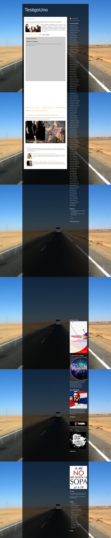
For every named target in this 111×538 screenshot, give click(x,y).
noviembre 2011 (73, 102)
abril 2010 (72, 134)
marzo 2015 (72, 40)
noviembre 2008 (73, 163)
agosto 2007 (72, 188)
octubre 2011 (73, 103)
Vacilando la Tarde (75, 526)
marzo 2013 (72, 74)
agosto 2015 (72, 32)
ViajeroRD (73, 527)
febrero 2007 (72, 198)
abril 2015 (72, 39)
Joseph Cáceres (74, 515)
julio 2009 (72, 149)
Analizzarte (73, 503)
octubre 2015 (73, 28)
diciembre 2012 (73, 79)
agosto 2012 (72, 86)
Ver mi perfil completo (74, 20)
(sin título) (29, 147)
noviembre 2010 (73, 122)
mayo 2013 (72, 71)
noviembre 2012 (73, 81)
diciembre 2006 (73, 202)
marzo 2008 (72, 176)
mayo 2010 (72, 132)
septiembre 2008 (73, 166)
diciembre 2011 (73, 100)
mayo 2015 (72, 37)
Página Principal (47, 107)
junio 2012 (72, 90)
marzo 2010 (72, 136)
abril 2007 (72, 195)
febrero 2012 (72, 96)
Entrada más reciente (32, 107)
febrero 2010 (72, 137)
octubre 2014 (73, 49)
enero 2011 (72, 119)
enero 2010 (72, 139)
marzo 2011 (72, 115)
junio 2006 (72, 204)
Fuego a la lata (74, 512)
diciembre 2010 (73, 120)
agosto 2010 (72, 127)
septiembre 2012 (73, 85)
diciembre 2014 (73, 45)
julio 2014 (72, 54)
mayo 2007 (72, 193)
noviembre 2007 (73, 183)
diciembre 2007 (73, 181)
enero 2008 (72, 180)
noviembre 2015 (73, 27)
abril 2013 (72, 73)
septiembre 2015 (73, 30)
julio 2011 (72, 108)
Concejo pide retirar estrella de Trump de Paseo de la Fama (41, 115)
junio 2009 (72, 151)
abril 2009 (72, 154)
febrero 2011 (72, 117)
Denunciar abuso (74, 221)
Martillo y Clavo (74, 520)
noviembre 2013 (73, 62)
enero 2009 (72, 159)
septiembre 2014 (73, 51)
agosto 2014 (72, 52)
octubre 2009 (73, 144)
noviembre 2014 (73, 47)
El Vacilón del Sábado (76, 509)
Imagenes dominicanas (76, 514)
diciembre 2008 (73, 161)
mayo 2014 (72, 57)
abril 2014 (72, 59)
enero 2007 (72, 200)
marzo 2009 (72, 156)
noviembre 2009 (73, 142)
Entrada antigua (61, 107)
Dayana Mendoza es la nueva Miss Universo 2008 (44, 153)
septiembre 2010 (73, 125)
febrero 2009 (72, 158)
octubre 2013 (73, 64)
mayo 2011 (72, 112)
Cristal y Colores (74, 507)
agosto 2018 (72, 25)
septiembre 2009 (73, 146)
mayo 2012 (72, 91)
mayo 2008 (72, 173)
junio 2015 (72, 35)
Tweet (71, 429)
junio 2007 (72, 192)
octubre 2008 (73, 164)
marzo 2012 (72, 95)
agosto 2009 (72, 147)
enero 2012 (72, 98)
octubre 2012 (73, 83)
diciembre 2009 (73, 141)
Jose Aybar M (74, 18)
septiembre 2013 (73, 66)
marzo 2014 (72, 61)
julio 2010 (72, 129)
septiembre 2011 (73, 105)
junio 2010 (72, 130)
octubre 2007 (73, 185)
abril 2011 (72, 113)
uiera (72, 218)
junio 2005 (72, 205)
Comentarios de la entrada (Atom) (39, 110)
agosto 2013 (72, 68)
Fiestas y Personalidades (76, 510)
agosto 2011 (72, 107)
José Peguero (74, 517)
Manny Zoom (74, 519)
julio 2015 (72, 34)
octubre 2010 (73, 124)
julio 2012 (72, 88)
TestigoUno (36, 9)
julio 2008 (72, 170)
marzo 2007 (72, 197)
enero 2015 (72, 44)
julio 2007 (72, 190)
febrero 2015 (72, 42)
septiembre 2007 (73, 187)
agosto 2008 (72, 168)
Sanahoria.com (74, 522)
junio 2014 (72, 56)
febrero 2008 (72, 178)
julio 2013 (72, 69)
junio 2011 (72, 110)
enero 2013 (72, 78)
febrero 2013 (72, 76)
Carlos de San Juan (75, 505)
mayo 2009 (72, 153)
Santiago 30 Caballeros (76, 524)
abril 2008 (72, 175)
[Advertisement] (45, 94)
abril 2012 (72, 93)
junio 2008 (72, 171)
